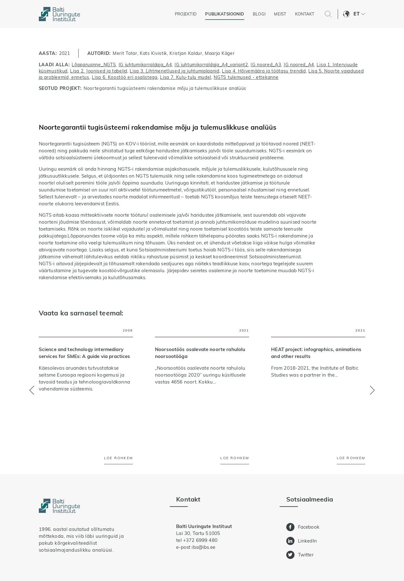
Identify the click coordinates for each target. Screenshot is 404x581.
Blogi (259, 13)
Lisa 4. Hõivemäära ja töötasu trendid (264, 70)
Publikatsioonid (224, 13)
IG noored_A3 (266, 64)
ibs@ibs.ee (203, 547)
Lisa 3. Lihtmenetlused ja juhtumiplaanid (174, 70)
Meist (280, 13)
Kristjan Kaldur (185, 53)
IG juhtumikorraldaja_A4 (145, 64)
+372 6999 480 (200, 540)
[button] (372, 390)
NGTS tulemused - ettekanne (246, 77)
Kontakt (305, 13)
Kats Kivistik (153, 53)
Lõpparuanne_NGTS (94, 64)
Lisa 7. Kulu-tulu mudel (185, 77)
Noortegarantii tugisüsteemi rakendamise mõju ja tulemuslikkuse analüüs (165, 88)
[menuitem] (359, 14)
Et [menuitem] (356, 14)
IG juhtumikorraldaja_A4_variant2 (211, 64)
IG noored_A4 (299, 64)
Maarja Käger (220, 53)
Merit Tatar (125, 53)
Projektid (186, 13)
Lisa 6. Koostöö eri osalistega (124, 77)
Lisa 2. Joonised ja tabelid (98, 70)
